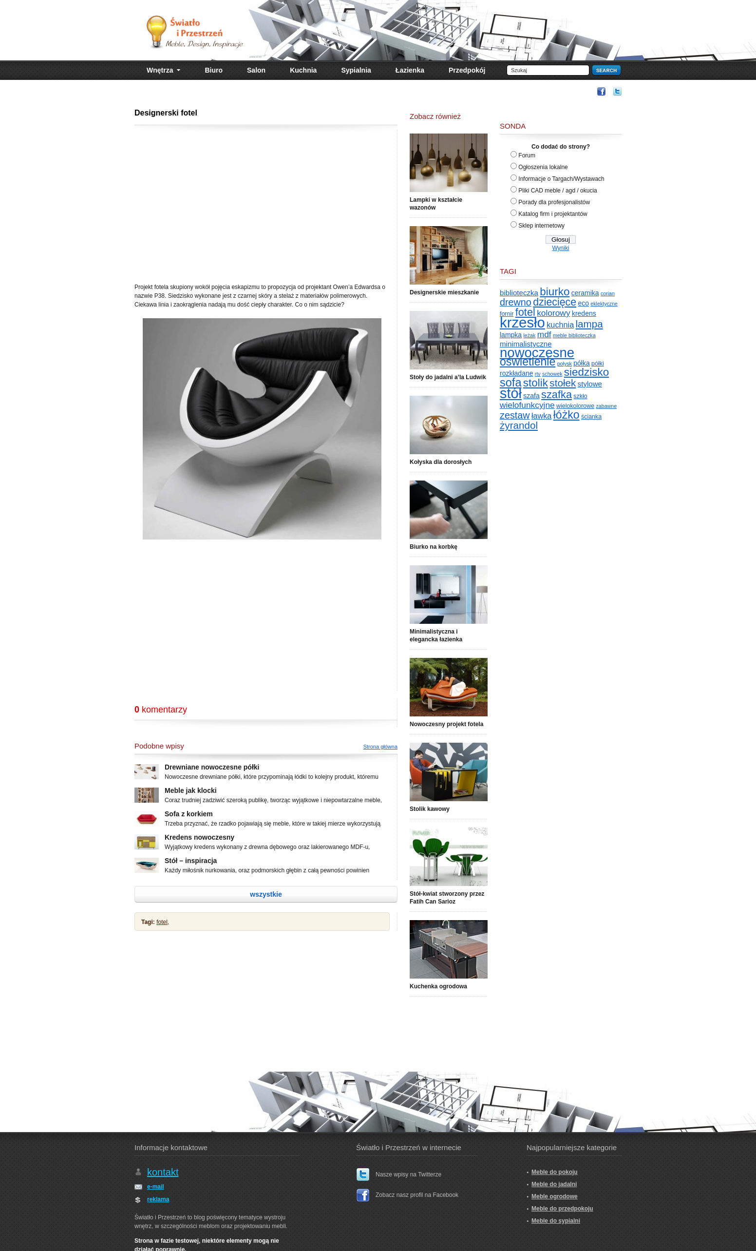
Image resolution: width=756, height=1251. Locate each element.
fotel (525, 312)
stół (511, 393)
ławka (541, 415)
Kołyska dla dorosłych (441, 462)
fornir (506, 313)
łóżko (566, 414)
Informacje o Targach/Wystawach (561, 178)
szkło (580, 396)
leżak (529, 335)
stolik (535, 383)
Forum (526, 155)
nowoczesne (537, 352)
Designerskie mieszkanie (444, 292)
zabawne (606, 406)
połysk (564, 363)
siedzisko (586, 372)
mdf (544, 334)
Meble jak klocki (191, 790)
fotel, (162, 922)
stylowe (590, 384)
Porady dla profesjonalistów (554, 202)
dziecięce (554, 302)
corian (608, 293)
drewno (515, 302)
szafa (531, 396)
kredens (584, 313)
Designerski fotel (165, 113)
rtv (538, 374)
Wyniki (560, 248)
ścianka (591, 416)
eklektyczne (604, 304)
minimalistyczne (526, 344)
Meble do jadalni (554, 1184)
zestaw (515, 415)
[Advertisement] (412, 91)
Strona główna (380, 747)
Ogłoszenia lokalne (542, 167)
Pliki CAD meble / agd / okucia (557, 190)
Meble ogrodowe (554, 1196)
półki (597, 363)
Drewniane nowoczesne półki (212, 767)
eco (583, 303)
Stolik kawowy (430, 809)
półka (581, 363)
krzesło (522, 322)
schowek (552, 374)
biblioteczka (519, 293)
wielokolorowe (575, 406)
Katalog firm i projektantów (552, 214)
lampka (511, 335)
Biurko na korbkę (433, 546)
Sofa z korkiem (189, 814)
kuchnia (560, 324)
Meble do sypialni (555, 1220)
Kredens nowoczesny (199, 837)
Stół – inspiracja (191, 861)
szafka (556, 394)
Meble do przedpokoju (562, 1208)
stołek (562, 382)
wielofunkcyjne (527, 405)
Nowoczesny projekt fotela (446, 724)
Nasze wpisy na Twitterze (408, 1174)
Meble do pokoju (554, 1172)
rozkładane (516, 373)
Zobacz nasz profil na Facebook (417, 1195)
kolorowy (553, 313)
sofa (511, 382)
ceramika (585, 293)
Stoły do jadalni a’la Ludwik (448, 377)
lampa (589, 323)
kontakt (162, 1172)
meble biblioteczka (574, 335)
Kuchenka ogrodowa (438, 986)
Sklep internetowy (541, 225)
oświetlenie (527, 361)
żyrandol (519, 425)
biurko (554, 292)
